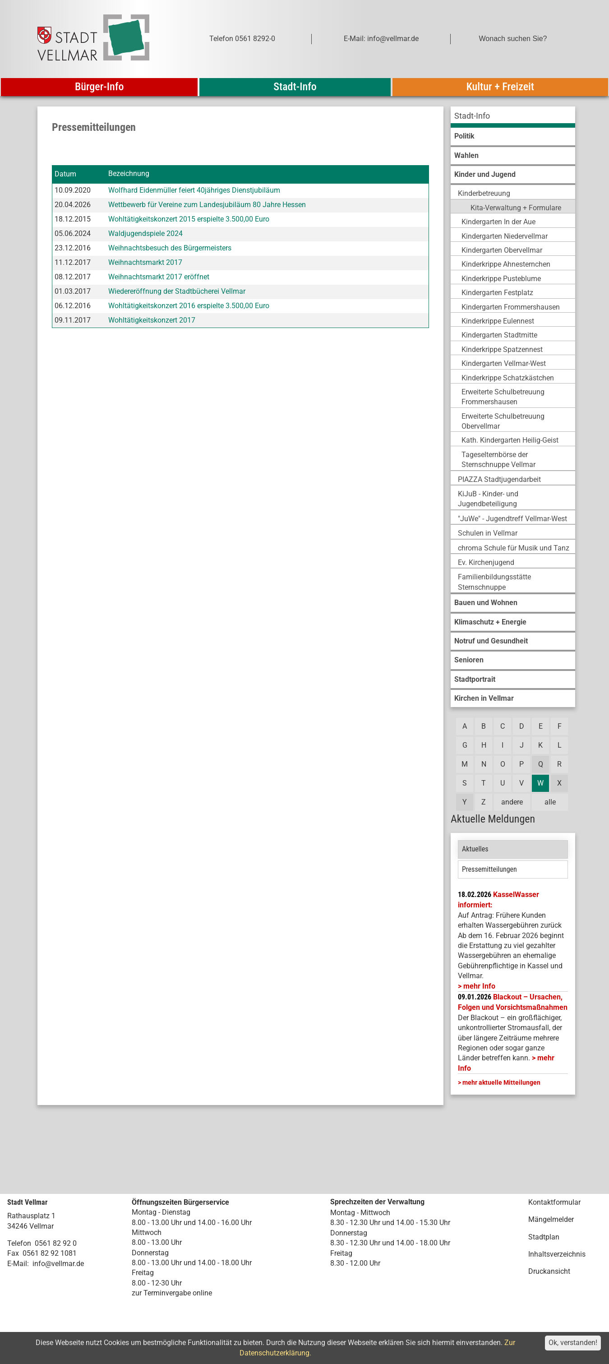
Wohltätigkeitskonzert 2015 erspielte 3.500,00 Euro (188, 219)
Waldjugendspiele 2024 (145, 233)
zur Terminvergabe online (172, 1293)
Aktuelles (475, 849)
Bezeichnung (128, 174)
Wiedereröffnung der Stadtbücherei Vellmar (176, 291)
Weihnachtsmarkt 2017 (145, 262)
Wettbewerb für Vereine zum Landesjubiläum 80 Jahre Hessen (207, 204)
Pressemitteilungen (489, 869)
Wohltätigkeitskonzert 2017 (151, 320)
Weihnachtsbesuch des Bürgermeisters (169, 248)
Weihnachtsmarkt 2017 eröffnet (158, 277)
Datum (65, 174)
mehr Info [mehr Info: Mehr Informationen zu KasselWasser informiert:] (479, 986)
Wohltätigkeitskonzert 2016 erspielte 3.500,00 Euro (188, 305)
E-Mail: (18, 1263)
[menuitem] (513, 117)
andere (512, 802)
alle (550, 802)
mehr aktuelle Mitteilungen (501, 1082)
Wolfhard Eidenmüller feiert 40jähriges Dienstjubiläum (194, 190)
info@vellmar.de (58, 1263)
